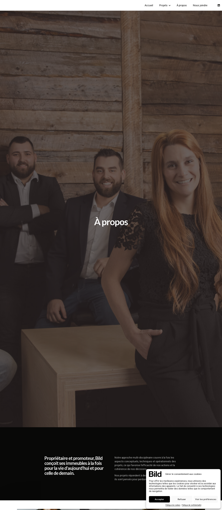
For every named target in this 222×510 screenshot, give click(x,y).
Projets (164, 5)
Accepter (159, 499)
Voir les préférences (205, 499)
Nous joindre (200, 5)
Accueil (149, 5)
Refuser (182, 499)
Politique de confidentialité (191, 505)
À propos (182, 5)
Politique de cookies (173, 505)
